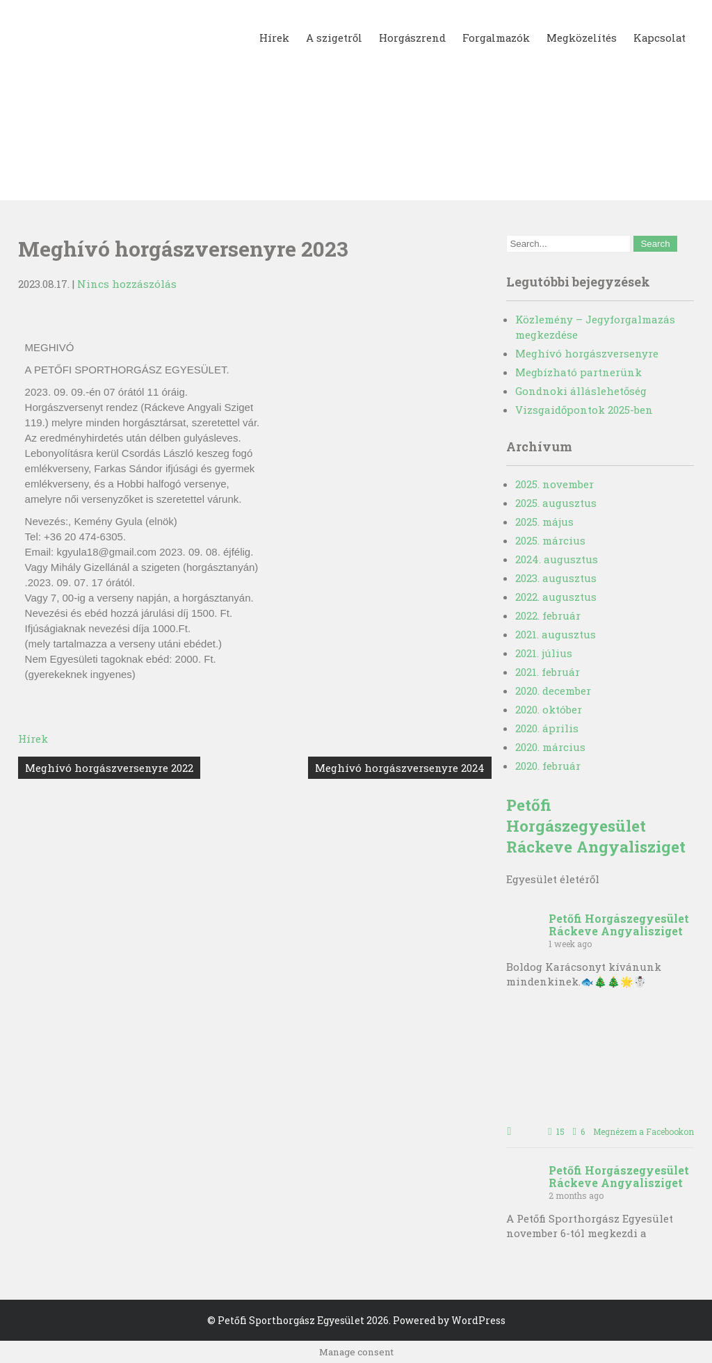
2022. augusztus (556, 597)
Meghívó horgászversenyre (586, 353)
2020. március (550, 747)
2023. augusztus (556, 578)
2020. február (548, 766)
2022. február (548, 615)
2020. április (546, 728)
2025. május (544, 522)
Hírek (271, 38)
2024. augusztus (556, 559)
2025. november (554, 484)
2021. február (547, 672)
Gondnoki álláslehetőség (581, 391)
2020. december (553, 690)
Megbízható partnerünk (578, 372)
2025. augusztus (556, 503)
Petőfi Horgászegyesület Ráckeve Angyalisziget (596, 825)
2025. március (550, 540)
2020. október (548, 709)
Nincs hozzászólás (127, 284)
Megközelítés (580, 38)
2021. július (543, 653)
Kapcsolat (659, 38)
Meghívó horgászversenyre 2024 (400, 768)
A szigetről (330, 38)
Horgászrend (409, 38)
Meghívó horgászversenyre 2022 (109, 768)
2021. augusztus (555, 634)
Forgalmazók (494, 38)
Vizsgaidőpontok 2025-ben (584, 410)
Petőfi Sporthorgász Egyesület (291, 1320)
